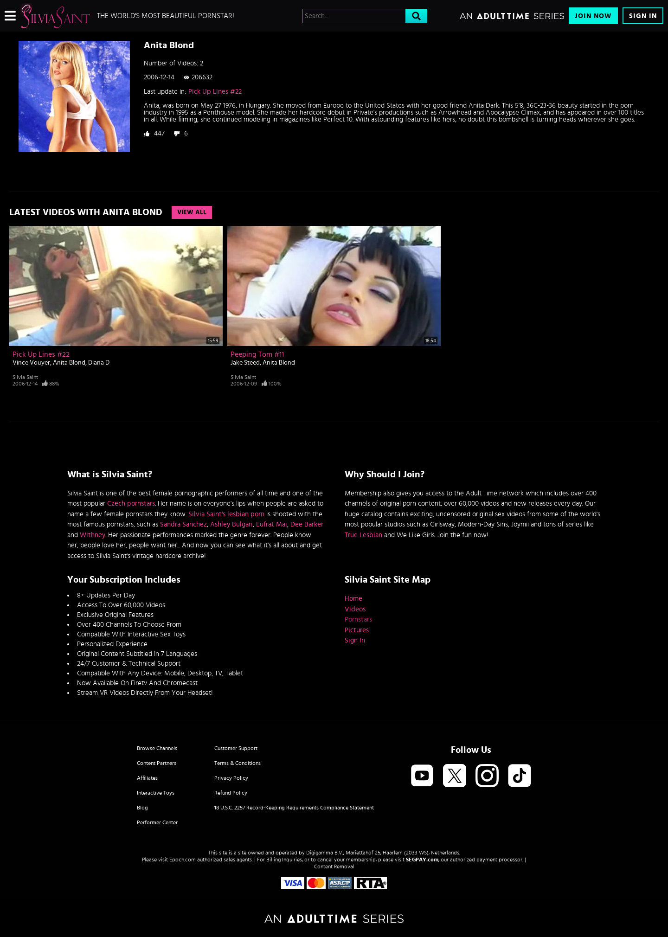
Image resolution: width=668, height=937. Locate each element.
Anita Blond (69, 362)
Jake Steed (245, 362)
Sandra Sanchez (183, 524)
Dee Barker (306, 524)
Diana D (98, 362)
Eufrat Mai (271, 524)
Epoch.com (182, 859)
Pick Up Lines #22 (215, 91)
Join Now (593, 16)
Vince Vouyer (31, 362)
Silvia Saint (25, 377)
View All (191, 212)
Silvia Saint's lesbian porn (226, 514)
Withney (92, 535)
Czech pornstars (131, 503)
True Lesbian (363, 535)
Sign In (643, 16)
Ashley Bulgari (231, 524)
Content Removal (334, 866)
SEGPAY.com (422, 859)
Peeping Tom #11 (257, 354)
